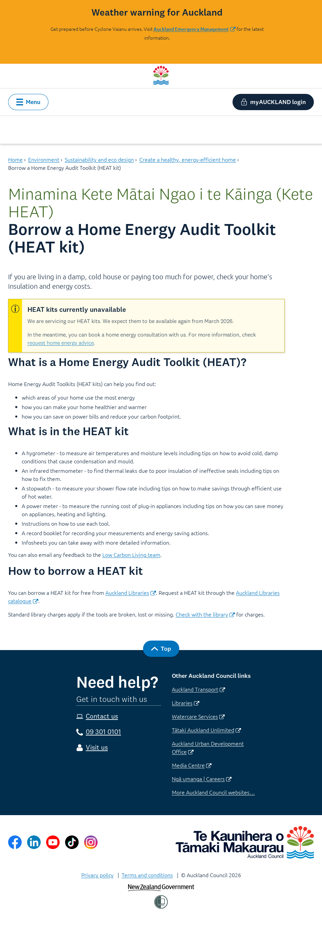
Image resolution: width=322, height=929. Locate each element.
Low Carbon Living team (131, 554)
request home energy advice (60, 342)
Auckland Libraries (130, 592)
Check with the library (205, 614)
